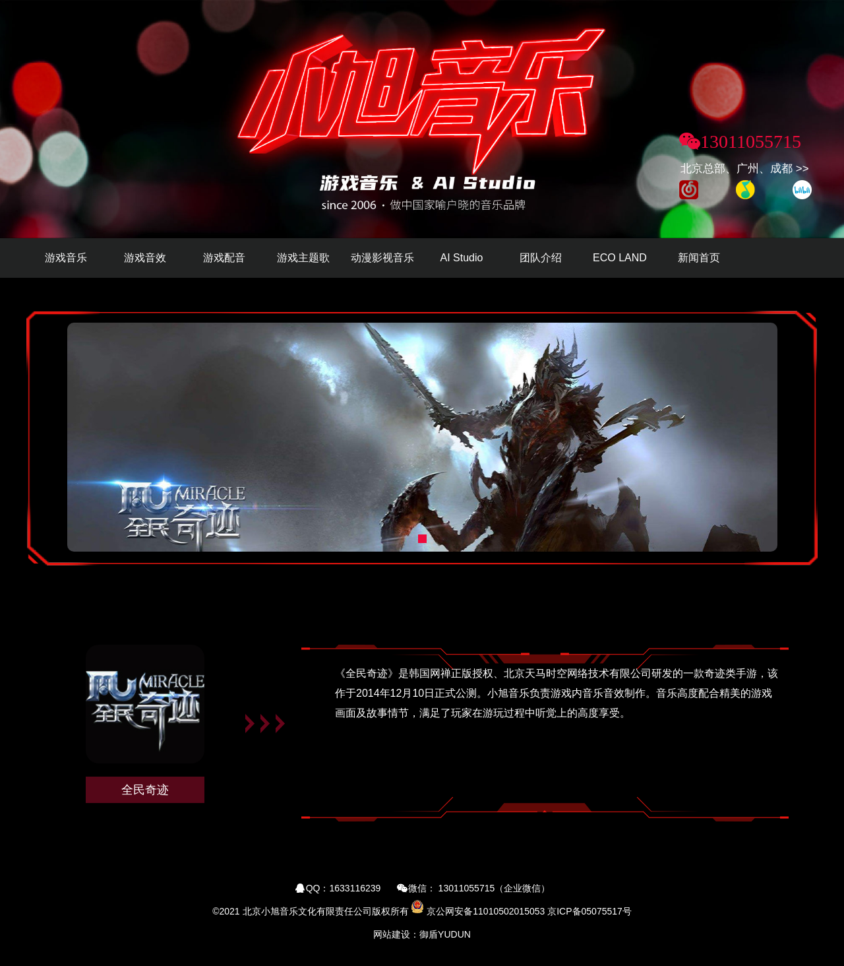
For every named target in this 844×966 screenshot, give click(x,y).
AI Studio (461, 257)
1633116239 (355, 888)
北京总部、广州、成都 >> (744, 168)
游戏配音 (224, 257)
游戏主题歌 (303, 257)
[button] (422, 538)
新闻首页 (699, 257)
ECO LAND (620, 257)
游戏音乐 (66, 257)
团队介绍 (541, 257)
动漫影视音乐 (382, 257)
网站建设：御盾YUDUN (422, 934)
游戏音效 (145, 257)
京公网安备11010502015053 (486, 911)
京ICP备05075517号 (589, 911)
